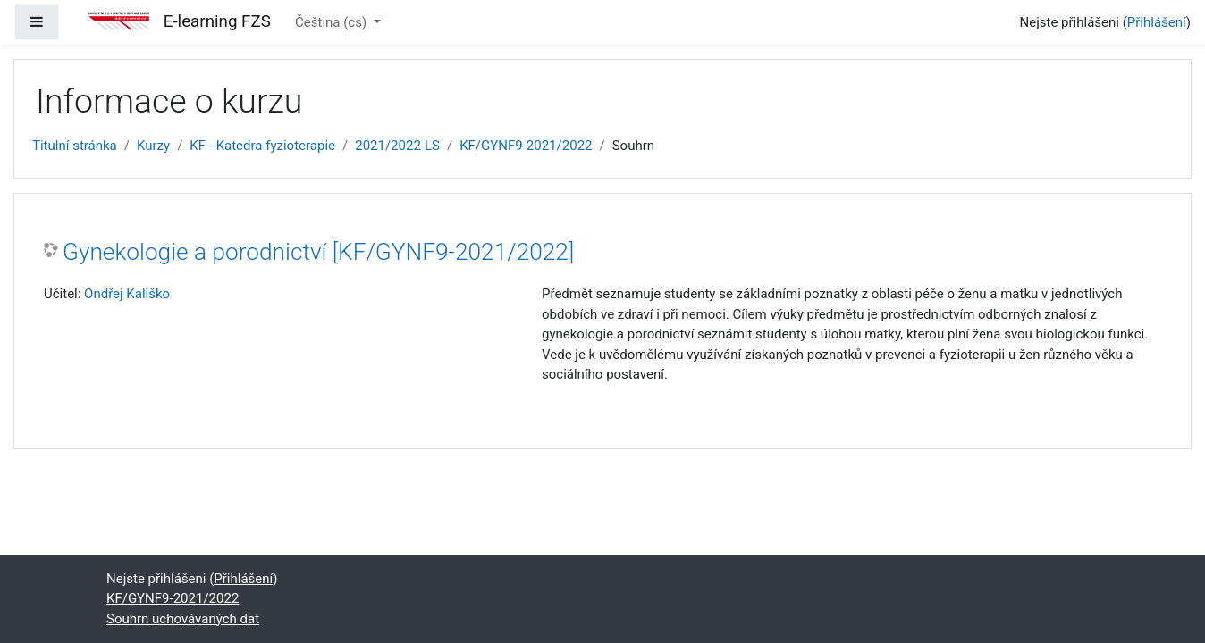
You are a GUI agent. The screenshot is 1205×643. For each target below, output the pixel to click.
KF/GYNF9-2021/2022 (525, 146)
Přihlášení (1156, 22)
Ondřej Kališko (127, 294)
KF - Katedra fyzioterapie (262, 146)
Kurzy (153, 146)
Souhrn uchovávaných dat (182, 619)
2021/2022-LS (397, 146)
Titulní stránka (74, 146)
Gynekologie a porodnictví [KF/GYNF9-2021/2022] (318, 251)
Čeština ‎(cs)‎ (332, 22)
